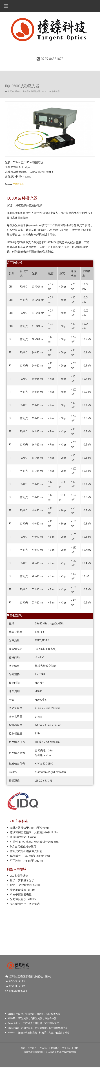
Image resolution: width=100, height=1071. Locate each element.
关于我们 (32, 1048)
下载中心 (66, 1048)
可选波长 (16, 263)
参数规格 (16, 615)
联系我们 (55, 1048)
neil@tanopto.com (18, 990)
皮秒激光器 (18, 184)
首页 (23, 1048)
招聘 (76, 1048)
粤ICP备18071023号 (67, 1052)
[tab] (50, 263)
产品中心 (43, 1048)
